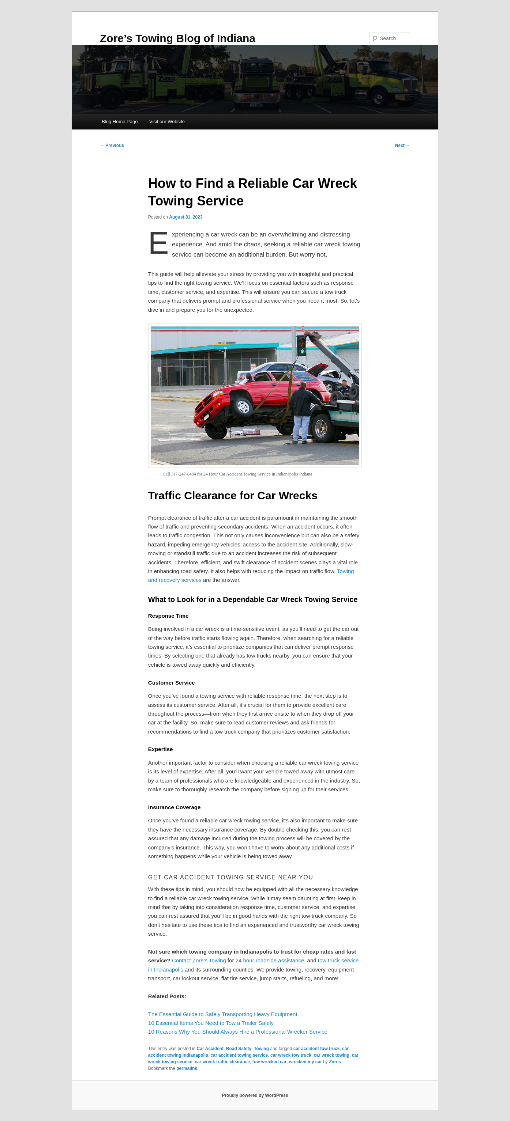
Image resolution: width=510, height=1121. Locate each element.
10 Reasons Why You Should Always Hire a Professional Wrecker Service (237, 1032)
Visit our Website (167, 121)
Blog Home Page (120, 121)
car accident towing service (239, 1055)
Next (402, 145)
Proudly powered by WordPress (255, 1095)
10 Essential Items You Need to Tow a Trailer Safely (211, 1023)
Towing (261, 1048)
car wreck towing (331, 1055)
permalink (186, 1068)
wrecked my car (305, 1061)
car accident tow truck (316, 1048)
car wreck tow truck (290, 1055)
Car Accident (210, 1048)
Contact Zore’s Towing (199, 960)
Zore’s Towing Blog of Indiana (177, 38)
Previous (112, 145)
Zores (335, 1061)
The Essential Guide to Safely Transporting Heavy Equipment (222, 1014)
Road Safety (238, 1048)
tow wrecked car (269, 1061)
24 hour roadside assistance (270, 960)
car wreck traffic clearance (222, 1061)
